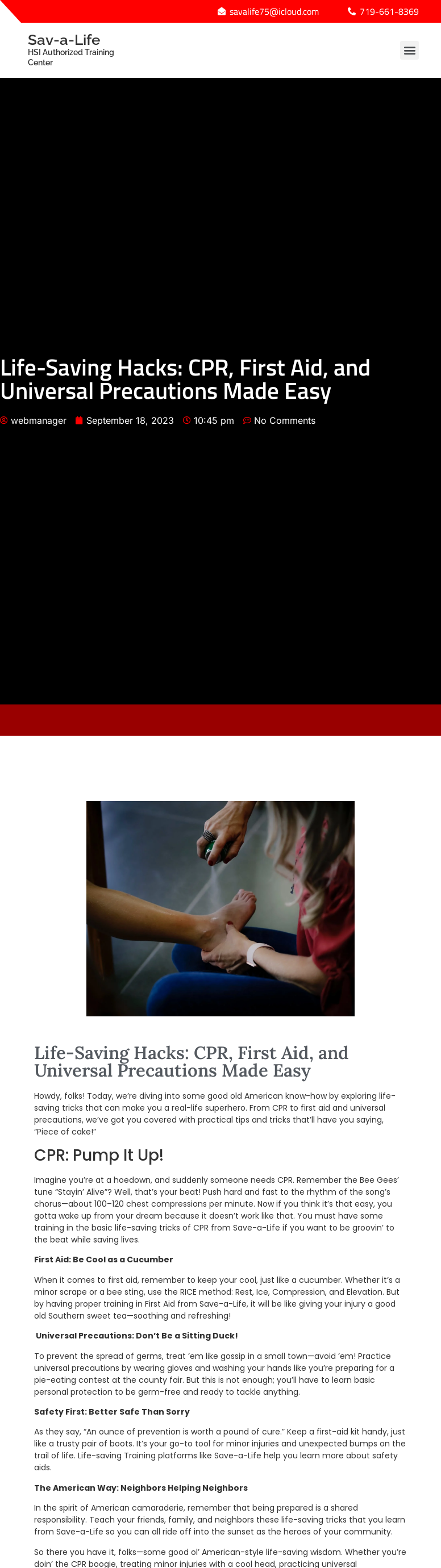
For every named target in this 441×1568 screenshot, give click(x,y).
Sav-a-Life (82, 49)
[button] (409, 50)
